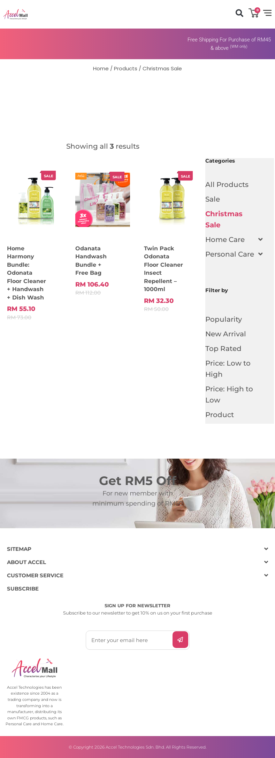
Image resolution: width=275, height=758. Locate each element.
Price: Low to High (228, 368)
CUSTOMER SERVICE (35, 575)
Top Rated (223, 348)
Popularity (223, 319)
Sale (212, 199)
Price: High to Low (229, 394)
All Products (227, 184)
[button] (239, 13)
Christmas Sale (224, 219)
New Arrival (225, 334)
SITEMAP (19, 549)
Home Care (228, 239)
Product (219, 415)
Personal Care (233, 254)
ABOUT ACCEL (26, 562)
